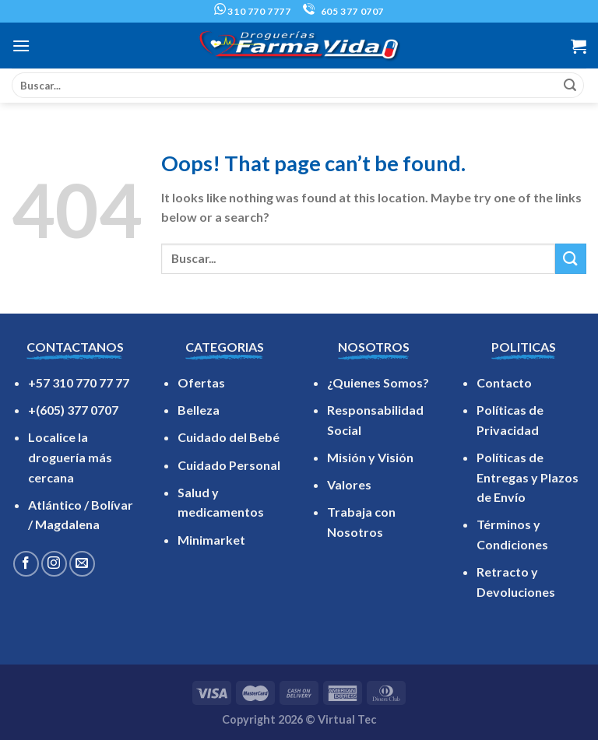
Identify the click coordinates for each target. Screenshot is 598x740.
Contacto (504, 382)
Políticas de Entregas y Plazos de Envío (528, 477)
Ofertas (201, 382)
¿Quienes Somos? (378, 382)
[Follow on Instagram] (54, 564)
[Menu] (21, 45)
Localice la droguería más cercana (70, 457)
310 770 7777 (252, 11)
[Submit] (570, 85)
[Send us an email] (82, 564)
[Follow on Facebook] (26, 564)
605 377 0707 (343, 11)
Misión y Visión (370, 457)
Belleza (199, 409)
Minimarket (211, 539)
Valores (349, 484)
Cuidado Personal (229, 465)
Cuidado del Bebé (229, 437)
